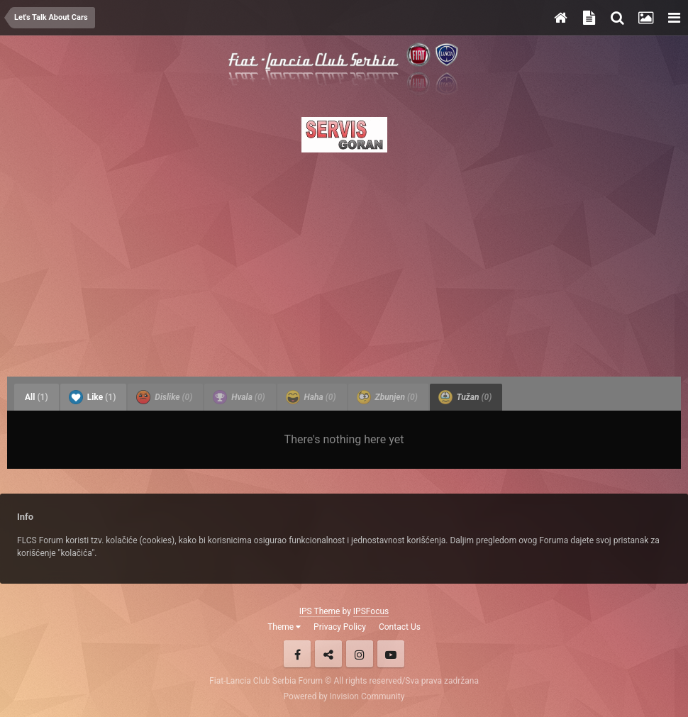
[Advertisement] (344, 260)
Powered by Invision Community (344, 696)
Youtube (390, 653)
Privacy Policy (340, 627)
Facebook (297, 653)
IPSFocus (371, 611)
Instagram (359, 653)
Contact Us (400, 627)
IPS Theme (319, 611)
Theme (284, 627)
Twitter (328, 653)
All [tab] (36, 397)
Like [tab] (92, 397)
